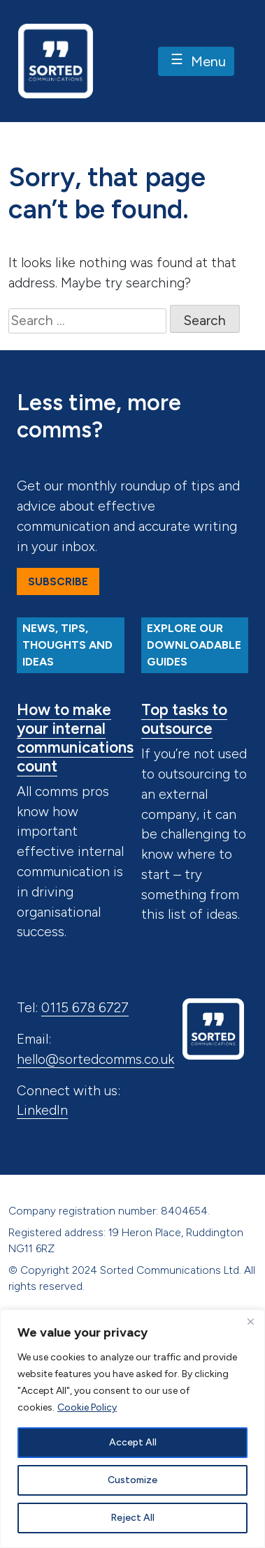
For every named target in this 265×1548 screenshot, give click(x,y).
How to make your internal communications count (75, 738)
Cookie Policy (87, 1407)
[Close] (250, 1321)
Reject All (132, 1518)
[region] (132, 1428)
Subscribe (58, 581)
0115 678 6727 (85, 1008)
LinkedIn (42, 1110)
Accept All (133, 1442)
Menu (196, 62)
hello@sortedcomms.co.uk (95, 1059)
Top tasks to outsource (184, 719)
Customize (132, 1480)
